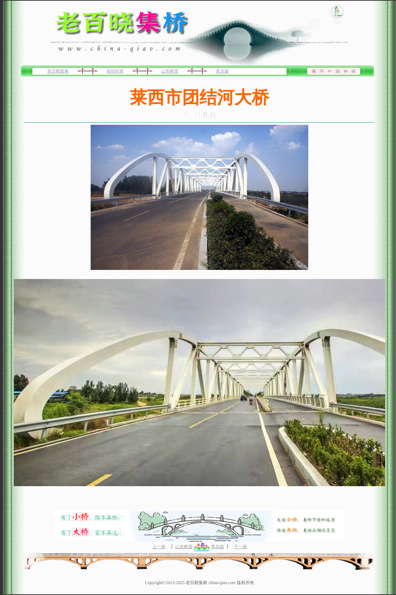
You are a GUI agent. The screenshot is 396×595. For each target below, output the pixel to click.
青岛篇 (222, 71)
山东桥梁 (169, 71)
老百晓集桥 (58, 71)
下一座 (240, 546)
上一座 (158, 546)
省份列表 (115, 71)
